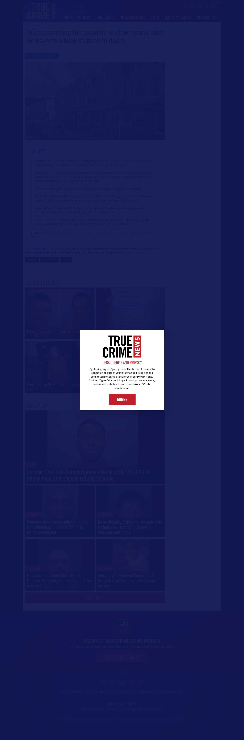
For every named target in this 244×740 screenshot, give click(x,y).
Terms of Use (139, 369)
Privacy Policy (145, 377)
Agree (122, 399)
